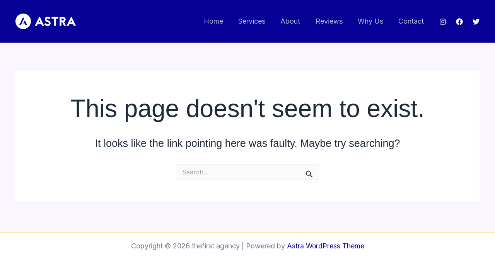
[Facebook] (459, 21)
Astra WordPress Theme (326, 246)
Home (220, 21)
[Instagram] (442, 21)
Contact (412, 21)
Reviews (332, 21)
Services (257, 21)
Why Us (372, 21)
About (295, 21)
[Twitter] (476, 21)
